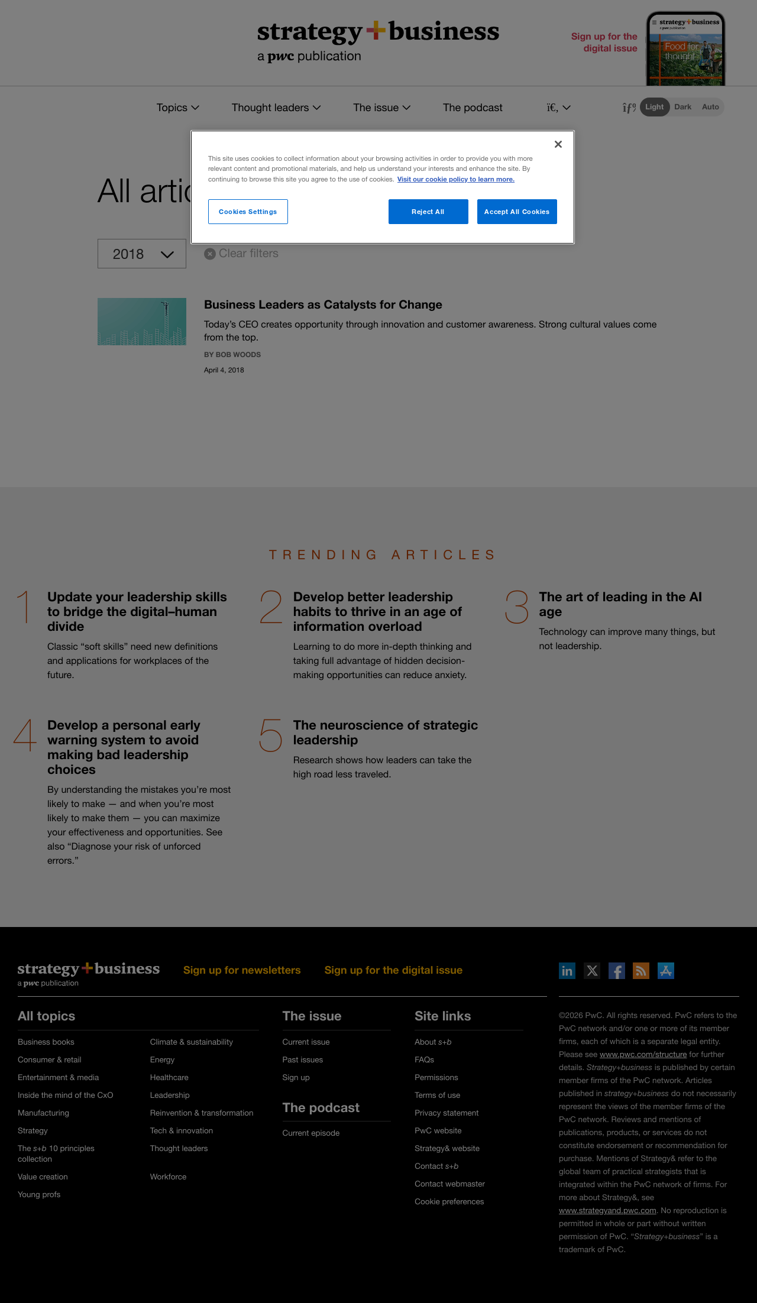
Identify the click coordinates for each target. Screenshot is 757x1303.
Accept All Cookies (516, 211)
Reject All (428, 211)
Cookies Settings (248, 211)
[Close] (558, 144)
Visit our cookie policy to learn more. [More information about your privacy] (456, 179)
